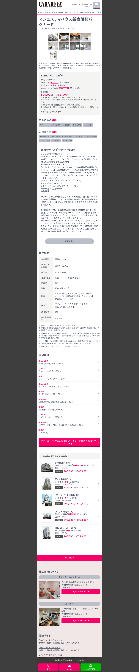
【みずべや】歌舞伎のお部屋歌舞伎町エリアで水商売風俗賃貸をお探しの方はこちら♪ (64, 656)
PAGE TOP (69, 558)
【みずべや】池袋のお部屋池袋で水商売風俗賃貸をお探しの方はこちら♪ (59, 649)
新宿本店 (69, 603)
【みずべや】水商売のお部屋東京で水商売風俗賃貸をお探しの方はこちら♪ (59, 641)
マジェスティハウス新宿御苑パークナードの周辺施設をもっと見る (68, 442)
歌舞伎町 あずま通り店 (69, 577)
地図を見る (69, 241)
